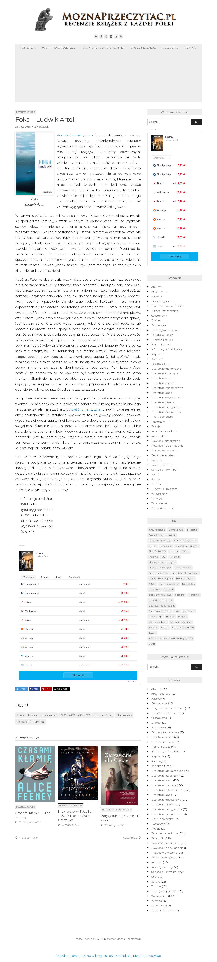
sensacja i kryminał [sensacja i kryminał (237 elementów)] (180, 622)
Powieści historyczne (70, 805)
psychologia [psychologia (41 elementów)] (156, 616)
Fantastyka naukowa (165, 330)
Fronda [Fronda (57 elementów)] (174, 551)
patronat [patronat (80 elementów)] (169, 589)
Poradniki (158, 436)
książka (44, 577)
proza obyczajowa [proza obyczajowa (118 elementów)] (184, 611)
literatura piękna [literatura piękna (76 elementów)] (185, 578)
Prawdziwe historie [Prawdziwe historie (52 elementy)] (159, 611)
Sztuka (156, 479)
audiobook (74, 577)
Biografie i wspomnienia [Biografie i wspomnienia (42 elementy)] (162, 535)
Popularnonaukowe (165, 431)
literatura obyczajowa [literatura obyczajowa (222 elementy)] (161, 578)
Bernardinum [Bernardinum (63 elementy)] (176, 529)
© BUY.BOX (131, 681)
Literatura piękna (163, 402)
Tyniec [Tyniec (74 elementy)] (152, 632)
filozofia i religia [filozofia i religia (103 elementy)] (157, 551)
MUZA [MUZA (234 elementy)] (152, 584)
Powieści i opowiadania (167, 445)
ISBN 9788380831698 (75, 715)
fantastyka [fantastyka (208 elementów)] (166, 546)
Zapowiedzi (159, 503)
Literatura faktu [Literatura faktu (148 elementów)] (182, 567)
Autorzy (156, 296)
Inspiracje (157, 354)
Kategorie (170, 47)
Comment (61, 688)
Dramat (156, 320)
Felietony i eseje (162, 334)
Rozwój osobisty (162, 465)
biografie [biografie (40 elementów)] (192, 529)
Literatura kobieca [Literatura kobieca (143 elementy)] (159, 573)
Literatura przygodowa (166, 407)
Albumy (156, 286)
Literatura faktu (161, 378)
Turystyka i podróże (164, 489)
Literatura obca (161, 392)
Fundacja (27, 47)
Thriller (156, 484)
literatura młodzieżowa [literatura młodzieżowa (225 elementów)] (185, 573)
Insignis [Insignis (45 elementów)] (153, 556)
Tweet (21, 688)
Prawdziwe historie (164, 450)
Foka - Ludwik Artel (42, 715)
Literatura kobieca (163, 383)
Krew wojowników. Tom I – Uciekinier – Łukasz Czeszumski (77, 816)
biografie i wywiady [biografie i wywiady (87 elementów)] (159, 540)
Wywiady (157, 498)
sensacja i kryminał (31, 721)
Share (34, 688)
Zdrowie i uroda (162, 508)
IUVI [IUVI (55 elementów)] (163, 556)
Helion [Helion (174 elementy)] (185, 551)
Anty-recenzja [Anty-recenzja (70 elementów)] (157, 529)
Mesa (79, 938)
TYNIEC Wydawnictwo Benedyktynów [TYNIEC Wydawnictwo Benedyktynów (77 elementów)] (171, 638)
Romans (156, 460)
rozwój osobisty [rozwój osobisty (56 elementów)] (157, 622)
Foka (20, 715)
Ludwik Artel (103, 715)
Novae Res (124, 715)
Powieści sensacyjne (73, 135)
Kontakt (190, 47)
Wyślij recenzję (143, 47)
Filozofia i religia (162, 339)
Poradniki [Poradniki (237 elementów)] (194, 594)
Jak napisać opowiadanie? (103, 47)
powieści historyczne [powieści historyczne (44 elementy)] (161, 600)
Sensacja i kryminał (164, 469)
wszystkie (28, 577)
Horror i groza (160, 344)
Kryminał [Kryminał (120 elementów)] (175, 556)
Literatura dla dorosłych (116, 810)
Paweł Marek (41, 126)
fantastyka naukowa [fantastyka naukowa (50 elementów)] (186, 546)
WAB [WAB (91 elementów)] (152, 643)
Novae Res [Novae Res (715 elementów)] (188, 584)
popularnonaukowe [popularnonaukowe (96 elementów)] (160, 594)
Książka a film (160, 363)
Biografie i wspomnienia (167, 306)
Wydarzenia (159, 493)
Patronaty (158, 421)
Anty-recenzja (160, 291)
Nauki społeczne (162, 416)
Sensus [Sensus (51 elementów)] (153, 627)
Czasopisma (159, 315)
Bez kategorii (160, 301)
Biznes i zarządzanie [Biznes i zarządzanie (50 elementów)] (185, 540)
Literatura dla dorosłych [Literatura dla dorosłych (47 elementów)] (162, 562)
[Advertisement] (108, 77)
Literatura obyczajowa (166, 397)
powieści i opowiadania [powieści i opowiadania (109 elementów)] (162, 605)
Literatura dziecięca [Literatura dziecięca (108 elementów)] (160, 567)
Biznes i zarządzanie (165, 311)
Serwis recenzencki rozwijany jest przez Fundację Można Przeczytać (108, 956)
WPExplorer (104, 938)
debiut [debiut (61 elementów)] (152, 546)
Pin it (46, 688)
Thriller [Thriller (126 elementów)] (164, 627)
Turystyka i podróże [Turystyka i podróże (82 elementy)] (183, 627)
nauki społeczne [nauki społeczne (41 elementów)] (169, 584)
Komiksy (157, 359)
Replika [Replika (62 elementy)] (170, 616)
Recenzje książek (25, 112)
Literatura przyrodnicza (167, 412)
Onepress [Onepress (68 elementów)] (154, 589)
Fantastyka (158, 325)
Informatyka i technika (166, 349)
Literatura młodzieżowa (167, 387)
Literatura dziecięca (164, 373)
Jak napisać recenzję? (59, 47)
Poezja (155, 426)
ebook (58, 577)
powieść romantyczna (84, 409)
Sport (155, 474)
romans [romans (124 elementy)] (182, 616)
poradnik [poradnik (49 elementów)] (180, 594)
